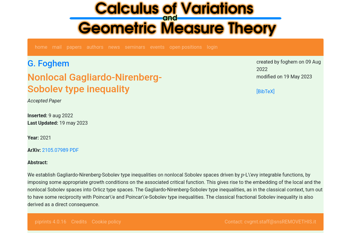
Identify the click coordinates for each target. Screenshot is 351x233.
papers (74, 47)
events (157, 47)
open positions (186, 47)
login (212, 47)
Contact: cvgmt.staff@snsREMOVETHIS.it (270, 222)
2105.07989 (55, 150)
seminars (135, 47)
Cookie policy (106, 222)
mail (57, 47)
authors (95, 47)
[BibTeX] (266, 91)
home (41, 47)
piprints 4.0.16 (50, 222)
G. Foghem (48, 63)
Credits (79, 222)
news (114, 47)
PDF (74, 150)
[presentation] (242, 175)
